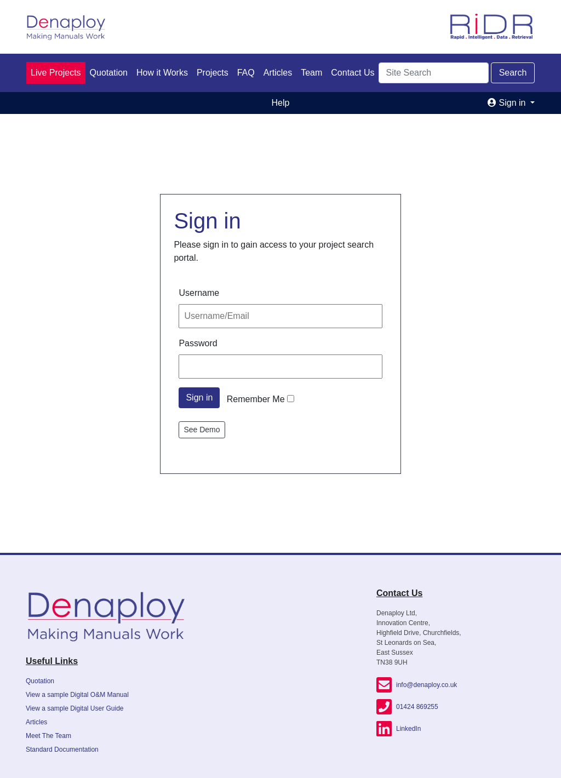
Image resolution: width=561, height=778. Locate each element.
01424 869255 (407, 707)
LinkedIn (398, 728)
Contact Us (352, 72)
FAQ (246, 72)
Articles (278, 72)
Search (513, 72)
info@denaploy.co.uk (416, 685)
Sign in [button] (508, 102)
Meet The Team (48, 736)
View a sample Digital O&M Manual (77, 695)
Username (199, 293)
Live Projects (56, 72)
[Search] (434, 72)
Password (198, 343)
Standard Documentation (62, 749)
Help (281, 102)
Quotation (109, 72)
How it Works (162, 72)
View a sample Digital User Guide (75, 708)
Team (311, 72)
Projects (212, 72)
